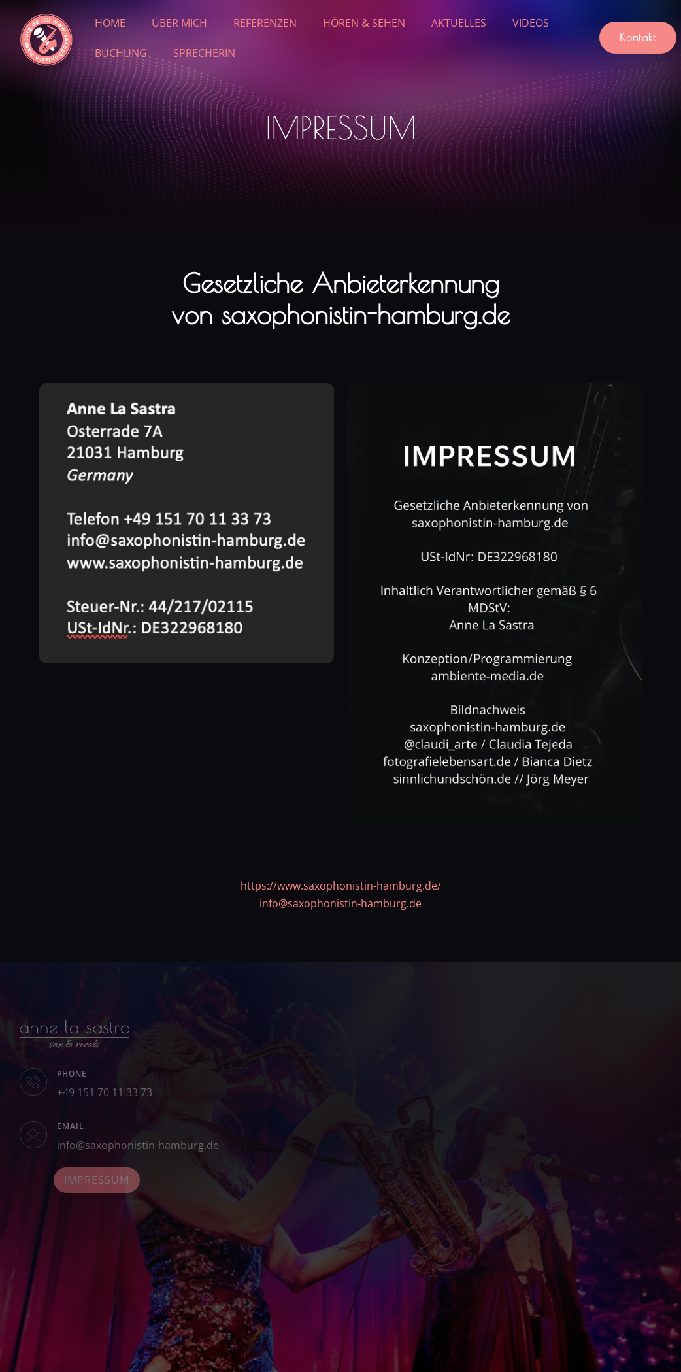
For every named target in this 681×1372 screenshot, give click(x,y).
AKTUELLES (458, 23)
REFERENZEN (265, 23)
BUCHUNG (121, 53)
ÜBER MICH (179, 23)
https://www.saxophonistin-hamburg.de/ (341, 885)
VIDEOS (530, 23)
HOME (110, 23)
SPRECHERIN (204, 53)
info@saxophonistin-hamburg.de (340, 903)
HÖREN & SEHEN (364, 23)
